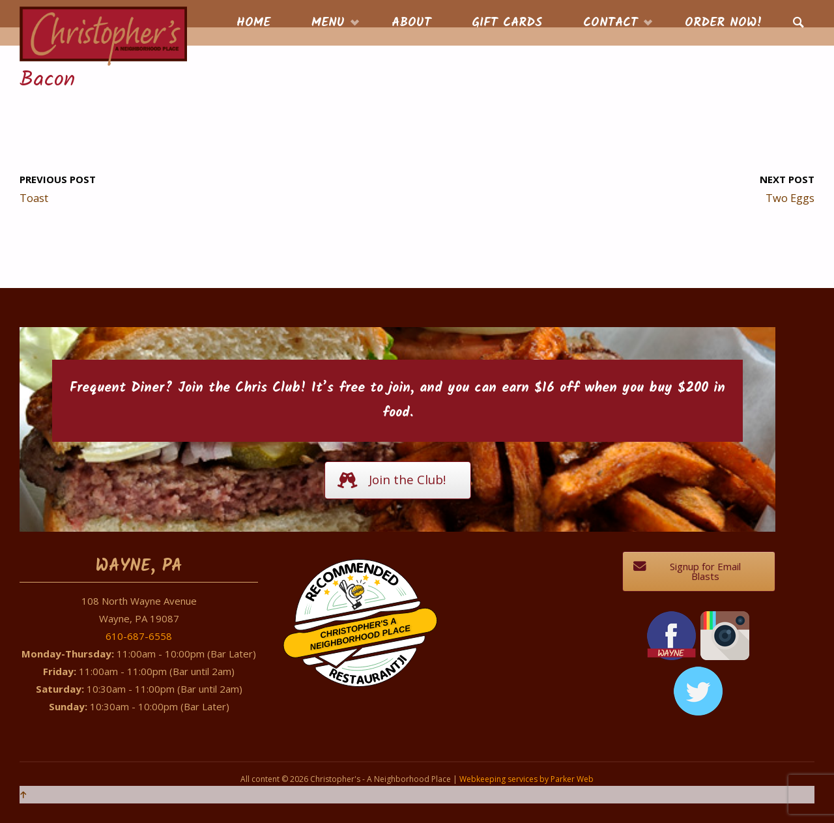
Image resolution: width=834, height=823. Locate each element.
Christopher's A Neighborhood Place (360, 634)
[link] (798, 23)
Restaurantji (367, 661)
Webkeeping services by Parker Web (526, 779)
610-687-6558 (139, 636)
